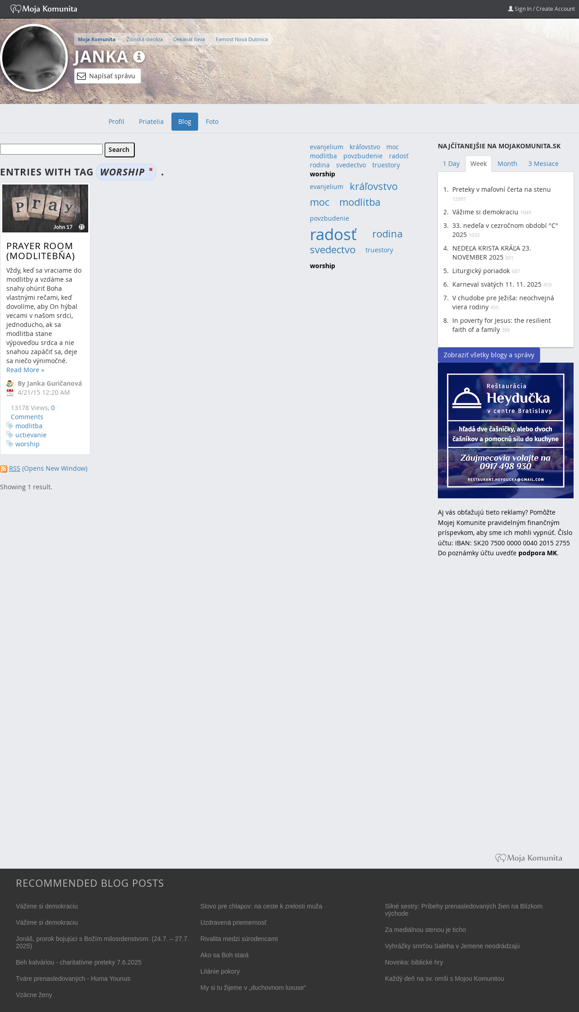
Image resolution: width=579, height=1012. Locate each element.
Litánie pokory (220, 971)
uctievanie (31, 434)
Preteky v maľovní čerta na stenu (501, 189)
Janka (101, 56)
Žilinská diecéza (145, 39)
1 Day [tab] (451, 163)
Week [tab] (478, 163)
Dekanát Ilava (189, 39)
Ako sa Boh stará (224, 955)
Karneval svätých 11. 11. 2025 (496, 284)
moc (392, 146)
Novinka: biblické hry (414, 962)
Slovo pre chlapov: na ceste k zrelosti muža (261, 906)
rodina (320, 165)
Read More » (25, 369)
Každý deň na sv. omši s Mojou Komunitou (444, 978)
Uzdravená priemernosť (233, 922)
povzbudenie (363, 155)
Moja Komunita (97, 39)
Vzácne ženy (34, 994)
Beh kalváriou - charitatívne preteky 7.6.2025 (79, 962)
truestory (386, 165)
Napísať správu (106, 75)
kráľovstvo (365, 146)
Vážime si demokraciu (485, 212)
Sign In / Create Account (541, 8)
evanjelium (326, 146)
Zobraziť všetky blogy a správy (489, 354)
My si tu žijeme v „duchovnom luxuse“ (253, 987)
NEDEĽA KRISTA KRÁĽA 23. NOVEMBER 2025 (491, 252)
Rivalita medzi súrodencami (239, 938)
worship (27, 444)
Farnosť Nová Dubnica (242, 39)
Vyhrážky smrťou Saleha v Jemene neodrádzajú (452, 946)
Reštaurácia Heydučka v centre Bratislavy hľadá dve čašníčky (506, 430)
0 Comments (33, 412)
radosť (398, 155)
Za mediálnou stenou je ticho (425, 929)
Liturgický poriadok (481, 270)
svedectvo (351, 165)
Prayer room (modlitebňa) (40, 251)
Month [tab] (507, 163)
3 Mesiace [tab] (543, 163)
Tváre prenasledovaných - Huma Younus (73, 978)
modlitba (29, 425)
